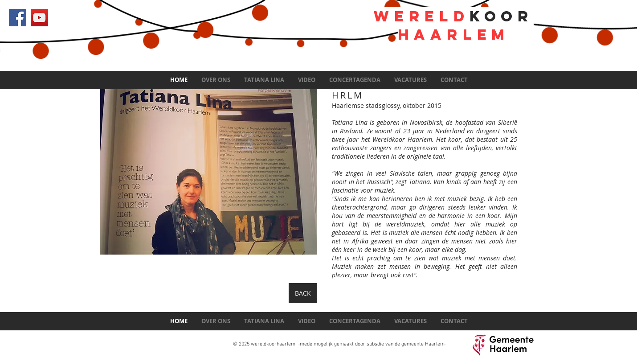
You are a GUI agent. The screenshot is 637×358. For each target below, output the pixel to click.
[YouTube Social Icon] (39, 17)
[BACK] (303, 293)
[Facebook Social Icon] (17, 17)
